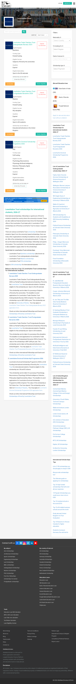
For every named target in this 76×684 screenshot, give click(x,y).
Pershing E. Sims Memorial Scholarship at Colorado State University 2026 (61, 252)
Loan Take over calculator (11, 617)
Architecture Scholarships (11, 554)
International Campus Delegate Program (60, 635)
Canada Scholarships (45, 562)
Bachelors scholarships (28, 253)
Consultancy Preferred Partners (60, 638)
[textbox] (62, 49)
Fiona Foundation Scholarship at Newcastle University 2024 (61, 261)
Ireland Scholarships (45, 565)
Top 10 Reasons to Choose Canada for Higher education (61, 524)
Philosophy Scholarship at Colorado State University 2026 (61, 236)
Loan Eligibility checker (10, 623)
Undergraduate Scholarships (12, 567)
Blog (4, 636)
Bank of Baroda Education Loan (48, 585)
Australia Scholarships (46, 559)
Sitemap (29, 639)
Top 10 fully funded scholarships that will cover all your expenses (61, 487)
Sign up (67, 3)
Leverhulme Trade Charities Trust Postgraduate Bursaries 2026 (24, 92)
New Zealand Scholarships (47, 570)
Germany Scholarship (45, 556)
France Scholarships (45, 567)
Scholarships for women (10, 579)
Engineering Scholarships (11, 559)
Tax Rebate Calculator (10, 620)
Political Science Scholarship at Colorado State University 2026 (61, 228)
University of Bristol (23, 303)
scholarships (32, 232)
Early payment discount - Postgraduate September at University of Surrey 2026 (61, 339)
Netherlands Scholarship (46, 573)
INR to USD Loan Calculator (11, 615)
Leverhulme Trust (17, 284)
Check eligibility (41, 84)
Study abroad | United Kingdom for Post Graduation (59, 516)
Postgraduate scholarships (11, 581)
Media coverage (31, 636)
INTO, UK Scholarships (59, 440)
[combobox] (61, 40)
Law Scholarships (9, 562)
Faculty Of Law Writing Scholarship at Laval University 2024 (60, 331)
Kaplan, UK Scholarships (60, 444)
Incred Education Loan (46, 594)
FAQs (4, 642)
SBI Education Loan (45, 583)
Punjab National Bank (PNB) (61, 107)
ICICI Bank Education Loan (47, 602)
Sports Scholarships (9, 556)
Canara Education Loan (46, 591)
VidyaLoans (43, 605)
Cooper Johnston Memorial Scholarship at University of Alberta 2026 (61, 293)
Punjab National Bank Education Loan (50, 597)
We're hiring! (6, 631)
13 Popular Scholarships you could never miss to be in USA (61, 495)
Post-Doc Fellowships (10, 576)
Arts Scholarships (9, 551)
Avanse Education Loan (46, 588)
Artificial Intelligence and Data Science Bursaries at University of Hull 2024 (61, 348)
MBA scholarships (9, 565)
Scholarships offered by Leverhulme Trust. (22, 314)
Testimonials (6, 639)
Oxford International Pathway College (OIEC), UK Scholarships (61, 428)
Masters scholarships (27, 258)
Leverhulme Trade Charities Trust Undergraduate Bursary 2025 (24, 44)
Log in (60, 3)
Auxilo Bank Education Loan (47, 599)
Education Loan (44, 580)
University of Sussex (21, 388)
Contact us (6, 645)
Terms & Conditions (32, 631)
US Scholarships (44, 551)
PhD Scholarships (9, 573)
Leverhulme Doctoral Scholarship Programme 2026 (24, 143)
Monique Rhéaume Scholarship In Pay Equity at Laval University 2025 (61, 323)
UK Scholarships (44, 554)
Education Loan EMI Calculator (12, 612)
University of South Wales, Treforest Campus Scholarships (61, 402)
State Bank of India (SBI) (61, 89)
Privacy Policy (31, 633)
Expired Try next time (42, 44)
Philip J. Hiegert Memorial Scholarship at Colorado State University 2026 (61, 244)
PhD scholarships (26, 261)
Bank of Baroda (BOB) (61, 98)
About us (5, 633)
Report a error (55, 641)
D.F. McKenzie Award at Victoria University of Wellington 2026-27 (60, 356)
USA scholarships (16, 264)
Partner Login (55, 631)
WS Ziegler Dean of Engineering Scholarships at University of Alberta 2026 (61, 198)
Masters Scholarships (10, 570)
